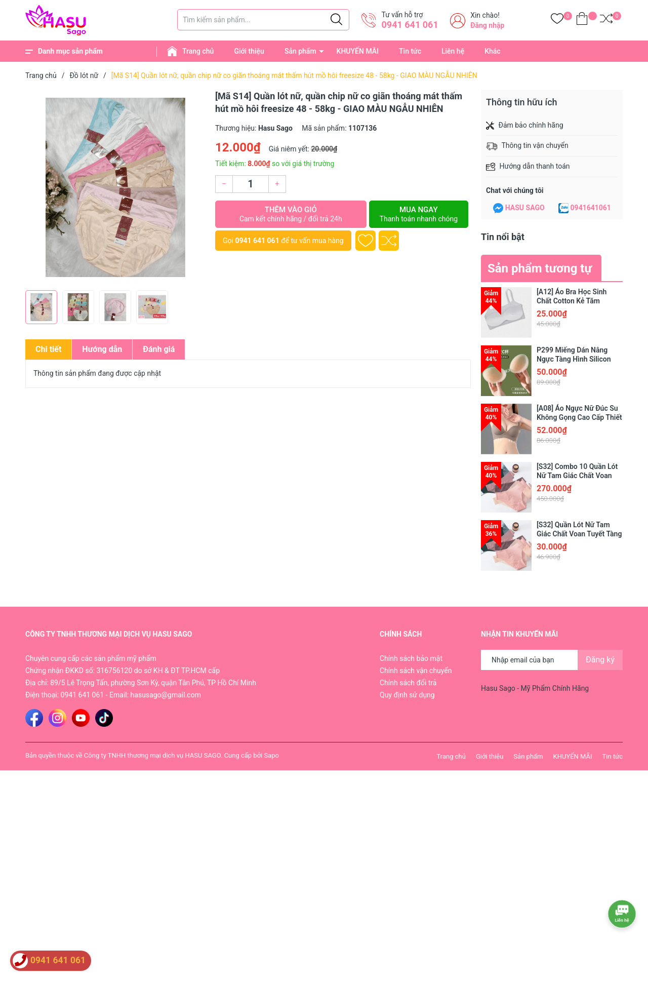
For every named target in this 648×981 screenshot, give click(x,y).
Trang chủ (198, 51)
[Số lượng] (250, 184)
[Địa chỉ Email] (552, 660)
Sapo (271, 755)
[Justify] (336, 20)
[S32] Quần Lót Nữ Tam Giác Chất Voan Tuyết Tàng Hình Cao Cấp (579, 534)
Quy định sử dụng (407, 695)
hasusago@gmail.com (166, 695)
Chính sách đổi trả (408, 683)
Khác (492, 51)
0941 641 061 (409, 24)
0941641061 (591, 208)
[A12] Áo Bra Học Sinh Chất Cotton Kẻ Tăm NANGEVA (571, 301)
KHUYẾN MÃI (358, 51)
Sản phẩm (300, 51)
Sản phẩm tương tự (540, 268)
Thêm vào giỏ (291, 214)
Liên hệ (452, 51)
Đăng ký (600, 659)
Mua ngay (419, 214)
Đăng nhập (487, 25)
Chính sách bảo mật (411, 658)
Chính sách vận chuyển (416, 670)
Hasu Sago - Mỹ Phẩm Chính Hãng (535, 688)
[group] (115, 187)
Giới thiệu (249, 51)
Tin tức (410, 51)
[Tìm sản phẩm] (263, 20)
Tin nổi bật (502, 236)
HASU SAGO (525, 208)
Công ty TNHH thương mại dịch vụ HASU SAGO (152, 755)
